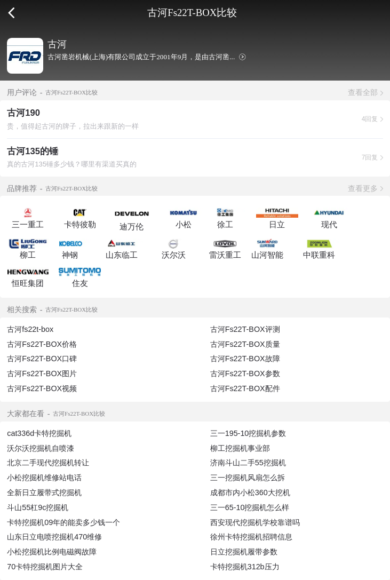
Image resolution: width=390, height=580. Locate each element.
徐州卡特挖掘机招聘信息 (251, 537)
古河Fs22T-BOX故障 (245, 358)
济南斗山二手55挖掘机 (248, 462)
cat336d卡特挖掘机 (39, 433)
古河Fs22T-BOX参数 (245, 373)
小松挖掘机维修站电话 (44, 477)
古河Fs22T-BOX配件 (245, 388)
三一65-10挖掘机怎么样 (250, 507)
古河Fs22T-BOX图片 (42, 373)
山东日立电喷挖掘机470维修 (54, 537)
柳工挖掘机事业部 (240, 448)
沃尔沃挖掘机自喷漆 (40, 448)
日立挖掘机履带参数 (243, 551)
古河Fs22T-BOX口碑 (42, 358)
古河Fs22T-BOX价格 (42, 344)
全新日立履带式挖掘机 (44, 492)
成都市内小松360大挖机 (250, 492)
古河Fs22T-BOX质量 (245, 344)
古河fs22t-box (30, 329)
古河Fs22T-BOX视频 (42, 388)
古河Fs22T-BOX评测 (245, 329)
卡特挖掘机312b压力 (245, 566)
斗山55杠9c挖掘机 (37, 507)
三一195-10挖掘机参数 (248, 433)
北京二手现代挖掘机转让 (48, 462)
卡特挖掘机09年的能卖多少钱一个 (63, 522)
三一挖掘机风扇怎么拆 (247, 477)
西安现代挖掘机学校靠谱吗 (255, 522)
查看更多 (363, 188)
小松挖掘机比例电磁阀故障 (52, 551)
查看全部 (363, 92)
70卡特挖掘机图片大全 (45, 566)
